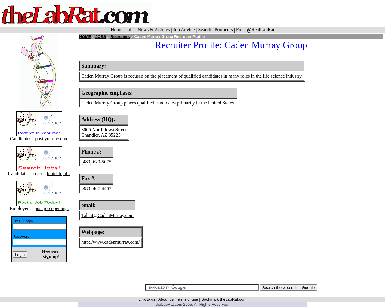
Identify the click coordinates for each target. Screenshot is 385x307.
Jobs (130, 29)
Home (116, 29)
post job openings (52, 208)
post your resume (51, 138)
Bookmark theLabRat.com (223, 299)
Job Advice (184, 29)
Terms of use (187, 299)
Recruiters (120, 36)
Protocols (223, 29)
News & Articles (154, 29)
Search (204, 29)
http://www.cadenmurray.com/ (110, 242)
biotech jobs (58, 173)
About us (166, 299)
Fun (240, 29)
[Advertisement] (268, 13)
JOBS (100, 36)
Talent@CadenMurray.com (107, 215)
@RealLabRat (260, 29)
